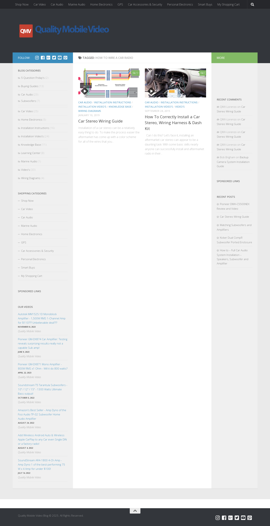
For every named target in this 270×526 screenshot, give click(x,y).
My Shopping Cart (228, 4)
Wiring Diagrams (89, 111)
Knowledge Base (120, 106)
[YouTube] (60, 57)
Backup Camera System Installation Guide (233, 161)
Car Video (40, 4)
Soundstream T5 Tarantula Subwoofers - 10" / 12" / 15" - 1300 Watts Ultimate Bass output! (42, 389)
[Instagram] (37, 57)
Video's (180, 106)
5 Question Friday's (33, 77)
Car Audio (57, 4)
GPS (120, 4)
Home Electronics (101, 4)
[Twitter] (54, 57)
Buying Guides (29, 86)
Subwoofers (28, 101)
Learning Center (30, 153)
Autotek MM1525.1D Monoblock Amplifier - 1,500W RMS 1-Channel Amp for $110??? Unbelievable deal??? (42, 318)
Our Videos (25, 307)
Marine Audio (76, 4)
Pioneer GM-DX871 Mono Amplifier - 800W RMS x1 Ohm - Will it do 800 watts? (42, 366)
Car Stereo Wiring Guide (100, 121)
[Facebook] (43, 57)
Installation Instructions (112, 102)
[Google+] (48, 57)
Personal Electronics (180, 4)
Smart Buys (205, 4)
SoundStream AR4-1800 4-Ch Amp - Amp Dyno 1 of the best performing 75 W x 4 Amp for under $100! (41, 464)
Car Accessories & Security (145, 4)
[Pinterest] (65, 57)
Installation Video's (92, 106)
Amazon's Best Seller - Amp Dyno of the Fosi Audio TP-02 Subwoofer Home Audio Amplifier (42, 414)
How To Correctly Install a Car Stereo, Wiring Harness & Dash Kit (173, 122)
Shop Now (22, 4)
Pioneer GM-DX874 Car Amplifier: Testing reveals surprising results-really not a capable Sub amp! (42, 343)
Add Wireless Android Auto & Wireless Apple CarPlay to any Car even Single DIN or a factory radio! (42, 439)
